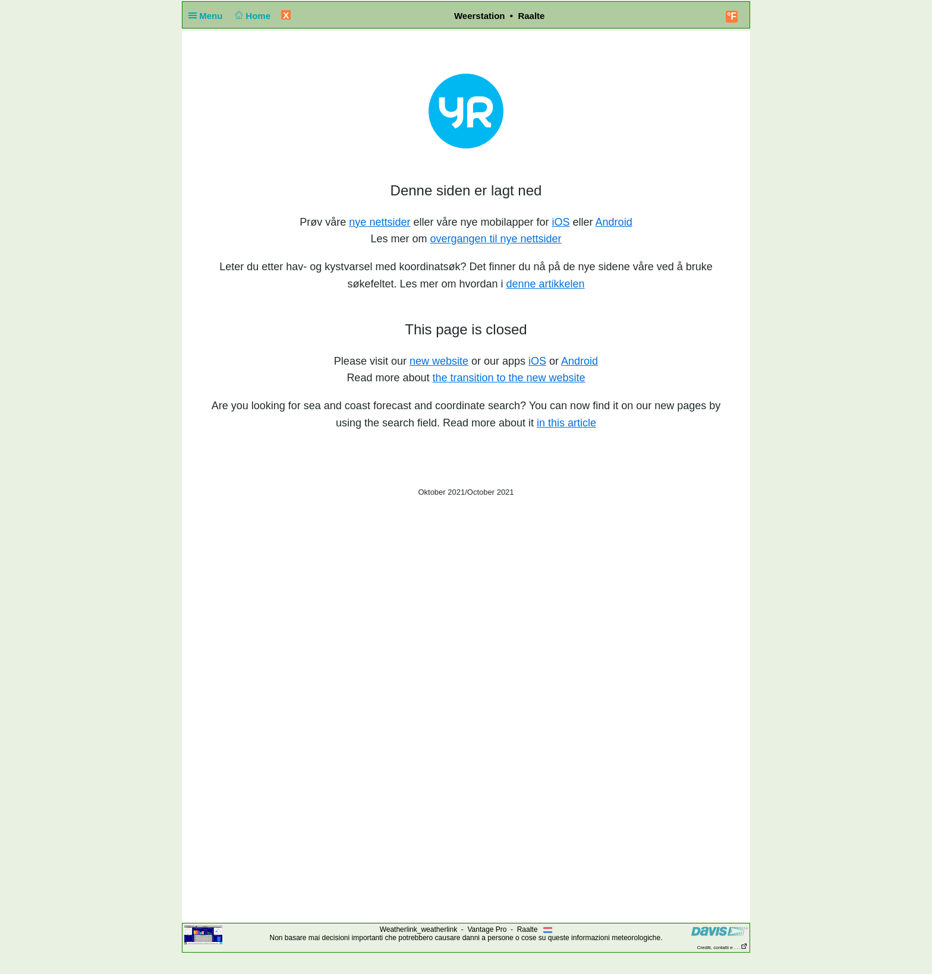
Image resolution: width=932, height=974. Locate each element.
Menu (208, 16)
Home (252, 16)
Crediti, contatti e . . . (722, 947)
